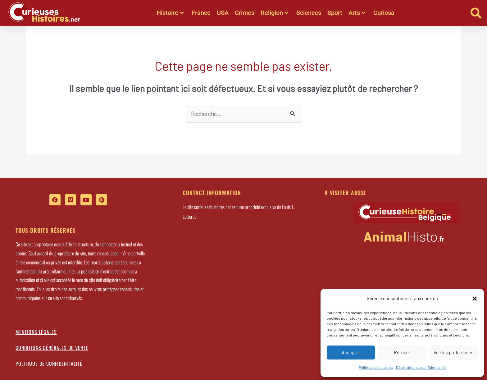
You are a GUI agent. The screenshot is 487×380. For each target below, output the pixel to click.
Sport (334, 12)
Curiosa (383, 12)
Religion (275, 12)
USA (223, 12)
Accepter (351, 352)
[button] (474, 298)
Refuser (402, 352)
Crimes (244, 12)
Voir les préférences (454, 352)
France (201, 12)
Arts (357, 12)
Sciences (308, 12)
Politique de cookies (376, 367)
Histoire (170, 12)
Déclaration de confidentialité (421, 367)
